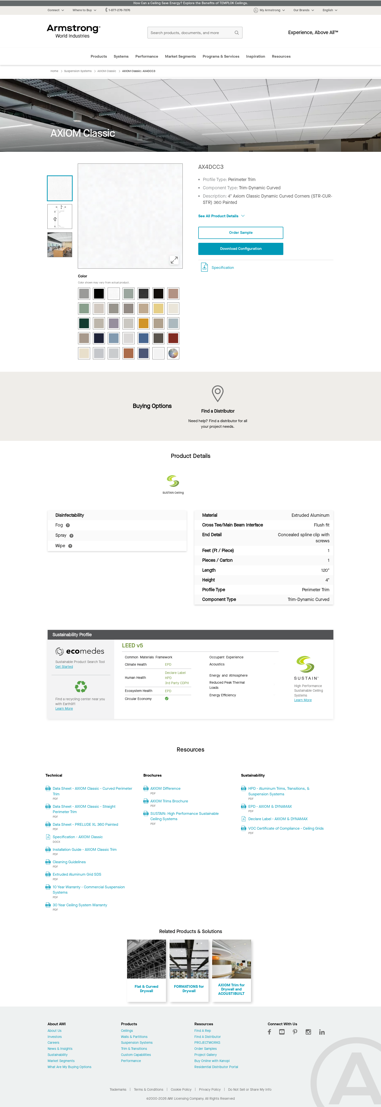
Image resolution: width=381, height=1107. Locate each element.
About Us (54, 1031)
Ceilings (127, 1031)
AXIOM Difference (165, 788)
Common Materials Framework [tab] (148, 657)
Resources (281, 56)
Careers (53, 1043)
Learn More (64, 708)
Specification (223, 267)
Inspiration (255, 56)
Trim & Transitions (134, 1049)
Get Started (64, 666)
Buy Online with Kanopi (212, 1061)
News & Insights (60, 1049)
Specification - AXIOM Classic (78, 836)
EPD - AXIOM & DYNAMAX (270, 806)
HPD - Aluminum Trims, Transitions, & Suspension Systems (279, 791)
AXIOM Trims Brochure (169, 801)
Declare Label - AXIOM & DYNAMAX (278, 818)
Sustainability (58, 1055)
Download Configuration (241, 249)
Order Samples (205, 1049)
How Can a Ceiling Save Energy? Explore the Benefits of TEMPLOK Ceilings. (190, 3)
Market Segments (180, 56)
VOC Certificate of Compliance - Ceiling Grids (286, 828)
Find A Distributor (207, 1037)
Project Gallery (205, 1055)
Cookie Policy (181, 1089)
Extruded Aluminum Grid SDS (77, 874)
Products (99, 56)
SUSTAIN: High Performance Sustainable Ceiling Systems (184, 816)
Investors (55, 1037)
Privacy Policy (210, 1089)
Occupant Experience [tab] (226, 657)
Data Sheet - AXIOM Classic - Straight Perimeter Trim (84, 809)
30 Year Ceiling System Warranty (80, 904)
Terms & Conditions (148, 1089)
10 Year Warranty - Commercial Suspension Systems (89, 889)
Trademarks (118, 1089)
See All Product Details (221, 215)
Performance (146, 56)
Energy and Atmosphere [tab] (228, 675)
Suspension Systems (137, 1043)
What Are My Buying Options (69, 1067)
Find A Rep (202, 1031)
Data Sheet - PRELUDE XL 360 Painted (85, 824)
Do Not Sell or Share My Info (249, 1089)
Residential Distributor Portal (216, 1067)
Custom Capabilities (136, 1055)
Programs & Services (221, 56)
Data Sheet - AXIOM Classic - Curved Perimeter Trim (92, 791)
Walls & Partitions (134, 1037)
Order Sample (241, 232)
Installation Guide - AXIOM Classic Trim (85, 849)
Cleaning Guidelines (69, 861)
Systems (121, 56)
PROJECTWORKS (207, 1043)
